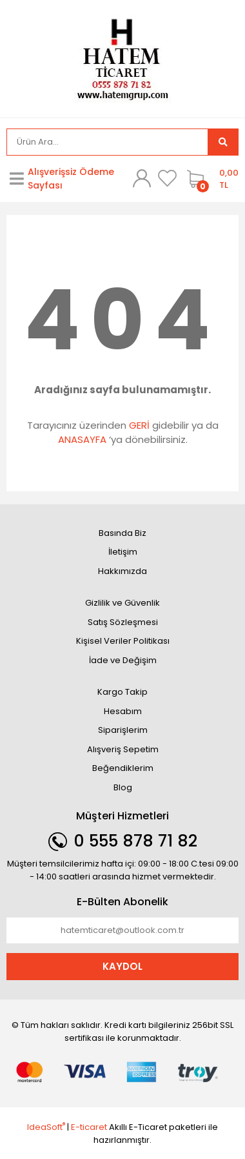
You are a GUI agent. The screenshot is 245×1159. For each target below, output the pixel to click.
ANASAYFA (82, 439)
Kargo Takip (122, 692)
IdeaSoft (46, 1127)
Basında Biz (122, 533)
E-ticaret (89, 1127)
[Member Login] (142, 178)
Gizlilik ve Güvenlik (122, 603)
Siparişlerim (123, 730)
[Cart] (210, 178)
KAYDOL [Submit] (122, 966)
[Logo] (122, 58)
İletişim (122, 552)
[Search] (107, 142)
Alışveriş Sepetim (123, 749)
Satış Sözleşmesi (123, 622)
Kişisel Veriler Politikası (123, 641)
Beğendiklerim (122, 768)
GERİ (139, 425)
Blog (122, 787)
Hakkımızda (122, 571)
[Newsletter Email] (122, 930)
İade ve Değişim (123, 660)
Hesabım (123, 711)
